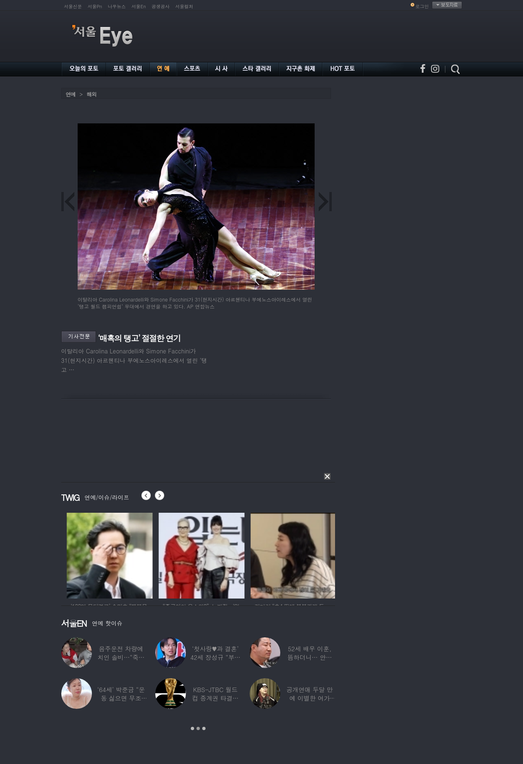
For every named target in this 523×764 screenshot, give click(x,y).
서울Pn (95, 6)
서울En (139, 6)
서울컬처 (184, 6)
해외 (91, 94)
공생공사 (161, 6)
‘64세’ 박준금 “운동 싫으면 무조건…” (121, 698)
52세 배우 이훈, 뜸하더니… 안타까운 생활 (309, 657)
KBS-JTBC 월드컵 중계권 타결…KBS (215, 698)
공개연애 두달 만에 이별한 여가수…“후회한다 (309, 698)
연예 (71, 94)
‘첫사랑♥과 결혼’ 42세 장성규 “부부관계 (215, 657)
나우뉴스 (117, 6)
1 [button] (192, 728)
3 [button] (204, 728)
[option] (70, 554)
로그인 (422, 6)
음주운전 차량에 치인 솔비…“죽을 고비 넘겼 (121, 657)
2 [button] (198, 728)
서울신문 (73, 6)
